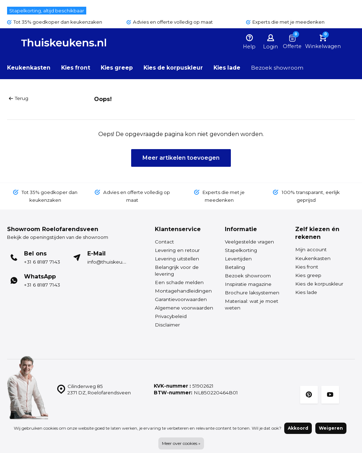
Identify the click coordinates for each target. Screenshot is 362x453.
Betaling (235, 267)
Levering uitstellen (177, 258)
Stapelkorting (241, 250)
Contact (164, 242)
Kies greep (118, 67)
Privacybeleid (171, 316)
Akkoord (298, 428)
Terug (18, 98)
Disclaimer (167, 325)
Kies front (77, 67)
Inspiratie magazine (248, 284)
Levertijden (238, 258)
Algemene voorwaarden (184, 308)
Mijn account (311, 249)
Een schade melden (179, 282)
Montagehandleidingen (183, 291)
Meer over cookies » (181, 443)
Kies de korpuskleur (176, 67)
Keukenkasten (29, 67)
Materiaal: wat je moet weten (251, 304)
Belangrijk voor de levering (177, 270)
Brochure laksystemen (252, 292)
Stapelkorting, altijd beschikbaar (47, 10)
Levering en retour (177, 250)
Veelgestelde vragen (249, 242)
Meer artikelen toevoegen (181, 157)
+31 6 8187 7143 (42, 262)
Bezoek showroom (283, 67)
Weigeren (331, 428)
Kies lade (232, 67)
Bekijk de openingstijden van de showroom (59, 237)
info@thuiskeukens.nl (113, 262)
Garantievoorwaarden (181, 299)
